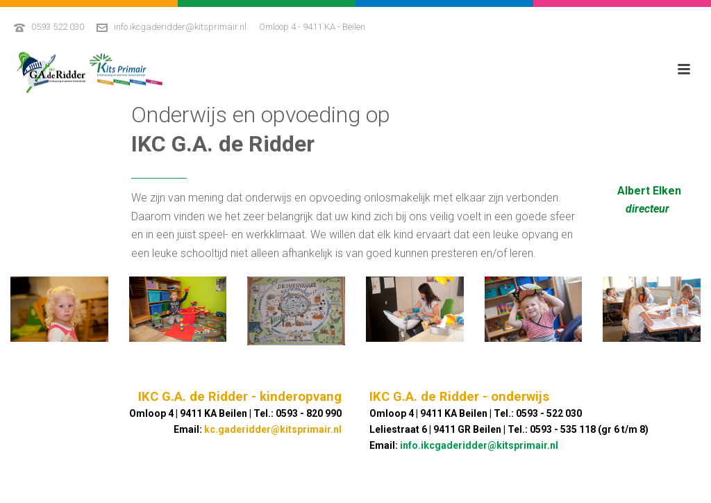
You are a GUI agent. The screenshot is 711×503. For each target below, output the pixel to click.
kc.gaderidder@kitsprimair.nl (273, 429)
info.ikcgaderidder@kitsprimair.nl (180, 27)
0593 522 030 (57, 27)
